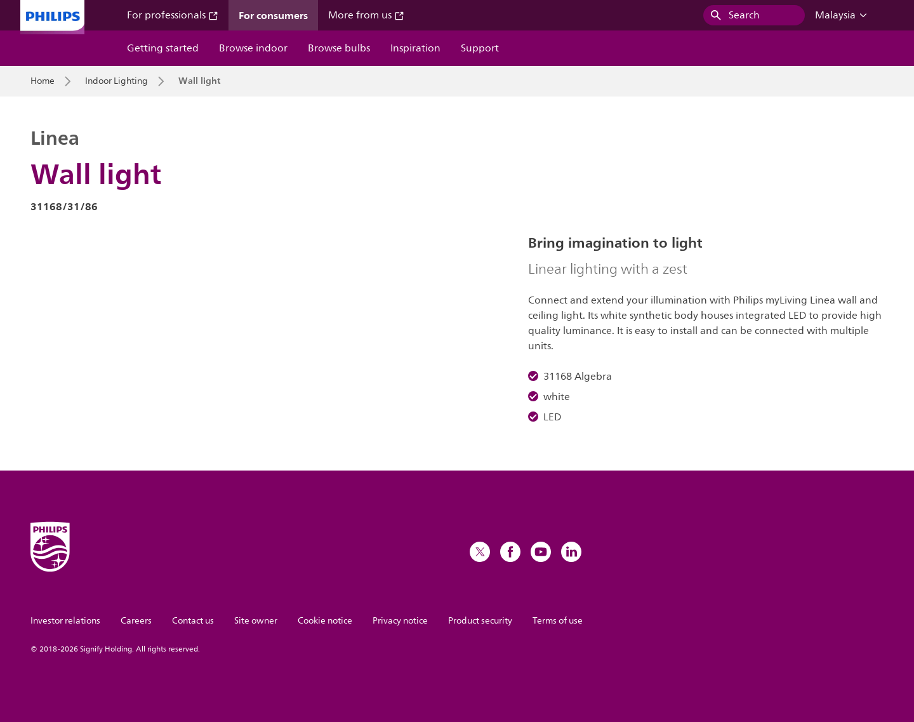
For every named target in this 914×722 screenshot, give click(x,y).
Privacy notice (400, 620)
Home (42, 81)
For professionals (172, 15)
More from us (366, 15)
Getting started (163, 48)
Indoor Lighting (116, 81)
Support (480, 48)
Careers (136, 620)
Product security (480, 620)
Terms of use (558, 620)
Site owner (255, 620)
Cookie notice (325, 620)
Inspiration (415, 48)
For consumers (273, 15)
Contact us (193, 620)
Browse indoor (253, 48)
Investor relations (65, 620)
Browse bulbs (339, 48)
